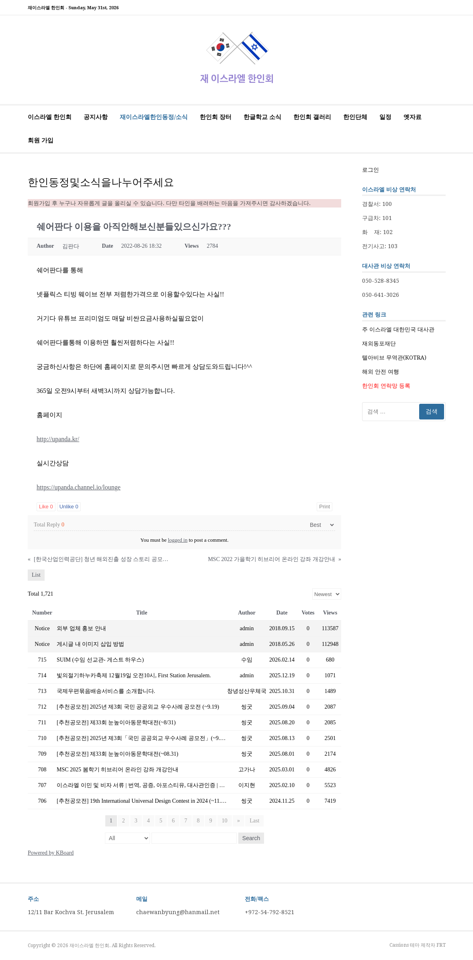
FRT (441, 945)
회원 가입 (40, 140)
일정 (385, 117)
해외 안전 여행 (380, 371)
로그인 (370, 170)
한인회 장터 (215, 117)
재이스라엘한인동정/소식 (154, 117)
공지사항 (96, 117)
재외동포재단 (379, 343)
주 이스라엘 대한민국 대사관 (398, 329)
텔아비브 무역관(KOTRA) (394, 357)
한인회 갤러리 (312, 117)
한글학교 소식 (262, 117)
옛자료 (412, 117)
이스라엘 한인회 (50, 117)
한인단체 (355, 117)
